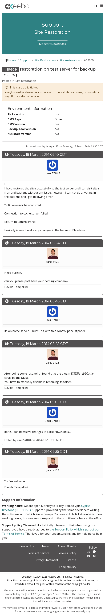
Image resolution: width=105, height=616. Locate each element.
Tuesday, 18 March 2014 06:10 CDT (38, 154)
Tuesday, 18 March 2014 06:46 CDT (39, 301)
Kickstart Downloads (52, 44)
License (71, 560)
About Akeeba (67, 546)
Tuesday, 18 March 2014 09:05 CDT (39, 402)
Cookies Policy (67, 553)
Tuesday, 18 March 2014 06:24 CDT (39, 243)
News (45, 546)
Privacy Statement (46, 560)
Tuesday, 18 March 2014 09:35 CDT (39, 451)
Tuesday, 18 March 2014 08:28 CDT (39, 344)
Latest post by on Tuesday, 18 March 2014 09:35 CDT (64, 146)
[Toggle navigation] (101, 5)
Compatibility (67, 567)
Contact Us (26, 546)
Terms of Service (38, 553)
